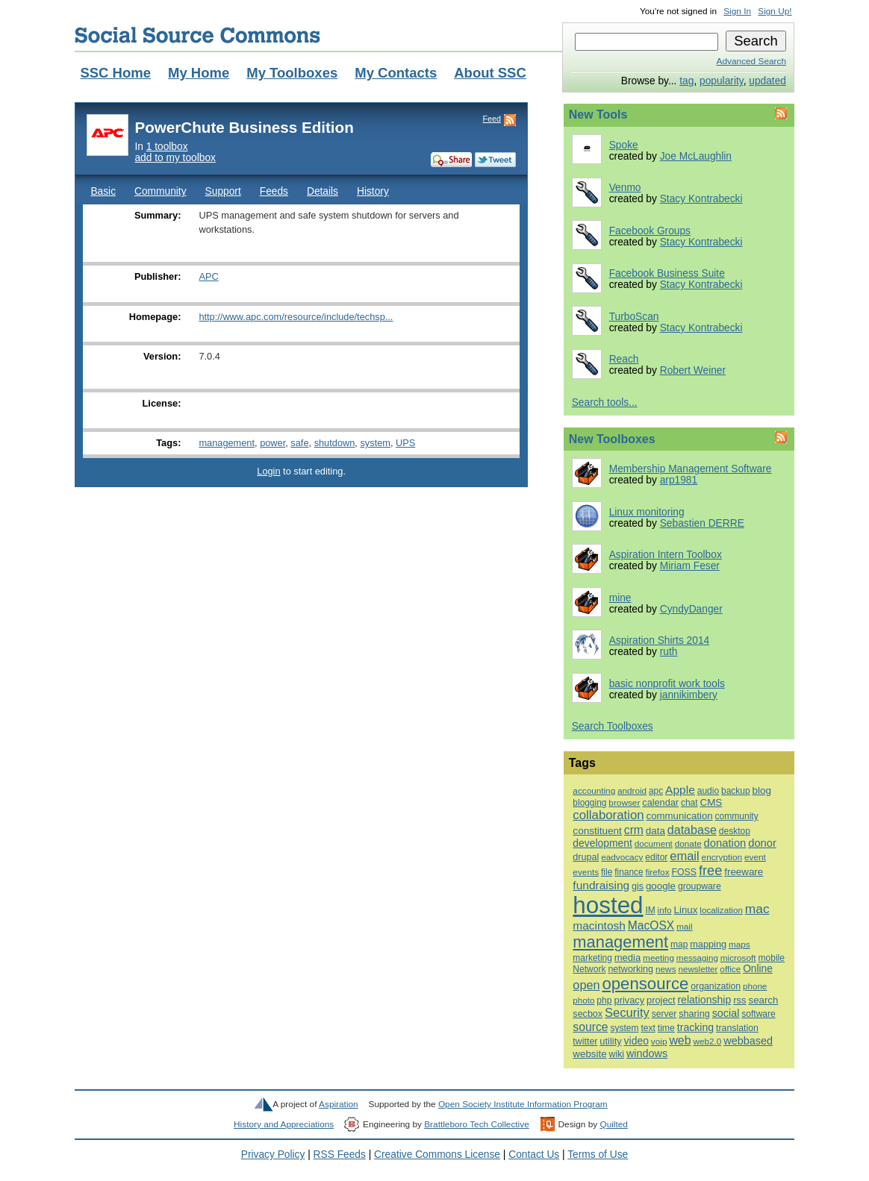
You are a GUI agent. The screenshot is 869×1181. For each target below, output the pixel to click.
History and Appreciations (284, 1124)
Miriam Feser (690, 565)
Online (758, 968)
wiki (616, 1054)
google (661, 886)
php (604, 1000)
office (730, 969)
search (763, 1000)
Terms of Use (597, 1154)
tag (686, 81)
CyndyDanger (691, 609)
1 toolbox (167, 146)
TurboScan (634, 316)
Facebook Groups (650, 230)
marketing (592, 958)
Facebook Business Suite (667, 273)
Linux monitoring (647, 512)
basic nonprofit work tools (667, 683)
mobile (772, 958)
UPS (405, 442)
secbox (587, 1014)
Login (268, 471)
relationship (704, 1000)
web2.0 (707, 1041)
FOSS (684, 872)
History (373, 191)
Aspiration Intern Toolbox (665, 554)
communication (680, 815)
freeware (743, 871)
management (227, 442)
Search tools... (605, 402)
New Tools (598, 114)
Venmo (625, 187)
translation (737, 1028)
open (586, 985)
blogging (589, 803)
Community (160, 191)
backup (735, 791)
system (375, 442)
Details (322, 191)
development (602, 843)
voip (659, 1041)
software (758, 1014)
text (648, 1028)
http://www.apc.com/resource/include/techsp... (296, 316)
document (654, 843)
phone (755, 986)
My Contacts (396, 73)
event (755, 857)
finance (628, 872)
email (684, 855)
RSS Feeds (340, 1154)
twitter (585, 1041)
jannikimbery (688, 695)
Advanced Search (751, 61)
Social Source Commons (197, 35)
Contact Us (533, 1154)
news (665, 969)
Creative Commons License (437, 1154)
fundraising (601, 885)
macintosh (599, 925)
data (655, 830)
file (606, 872)
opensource (645, 983)
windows (646, 1053)
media (627, 957)
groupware (699, 886)
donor (762, 843)
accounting (594, 790)
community (737, 816)
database (692, 829)
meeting (658, 957)
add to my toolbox (175, 157)
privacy (629, 1000)
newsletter (697, 969)
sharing (694, 1013)
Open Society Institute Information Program (523, 1104)
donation (725, 843)
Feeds (274, 191)
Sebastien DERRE (702, 523)
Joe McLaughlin (696, 156)
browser (624, 803)
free (710, 870)
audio (708, 791)
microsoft (738, 958)
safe (299, 442)
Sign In (737, 11)
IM (650, 910)
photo (583, 1000)
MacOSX (651, 925)
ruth (669, 651)
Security (627, 1013)
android (632, 790)
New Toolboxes (612, 439)
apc (656, 791)
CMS (711, 802)
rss (739, 1000)
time (666, 1028)
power (272, 442)
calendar (660, 802)
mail (684, 926)
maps (739, 944)
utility (610, 1041)
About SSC (490, 73)
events (586, 872)
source (590, 1027)
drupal (586, 857)
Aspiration (338, 1104)
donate (688, 843)
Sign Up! (774, 11)
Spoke (623, 145)
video (636, 1041)
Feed (491, 118)
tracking (695, 1027)
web (680, 1040)
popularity (722, 81)
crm (634, 830)
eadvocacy (622, 857)
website (589, 1053)
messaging (697, 957)
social (726, 1013)
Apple (680, 789)
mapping (708, 944)
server (664, 1014)
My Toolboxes (291, 73)
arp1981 (678, 480)
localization (721, 910)
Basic (103, 191)
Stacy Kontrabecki (701, 198)
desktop (734, 831)
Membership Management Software (690, 468)
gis (638, 886)
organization (716, 986)
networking (630, 969)
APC (208, 276)
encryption (722, 857)
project (661, 1000)
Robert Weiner (693, 370)
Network (589, 969)
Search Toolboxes (612, 726)
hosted (608, 905)
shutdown (334, 442)
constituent (597, 830)
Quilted (613, 1124)
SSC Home (115, 73)
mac (757, 908)
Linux (685, 909)
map (679, 944)
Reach (624, 359)
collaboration (608, 815)
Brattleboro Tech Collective (476, 1124)
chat (689, 803)
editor (656, 857)
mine (620, 598)
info (665, 910)
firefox (657, 872)
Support (223, 191)
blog (761, 790)
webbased (748, 1041)
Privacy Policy (273, 1154)
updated (767, 81)
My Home (198, 73)
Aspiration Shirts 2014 (659, 640)
